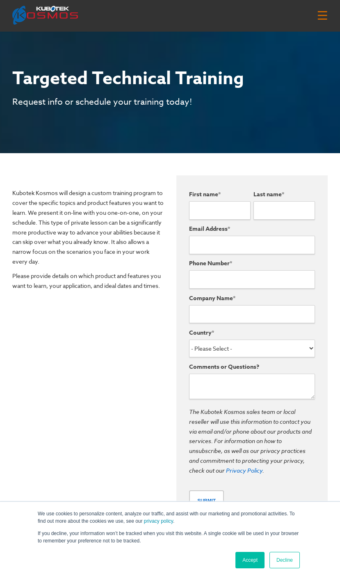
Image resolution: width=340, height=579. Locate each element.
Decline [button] (284, 560)
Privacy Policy (244, 470)
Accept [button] (250, 560)
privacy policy (158, 521)
